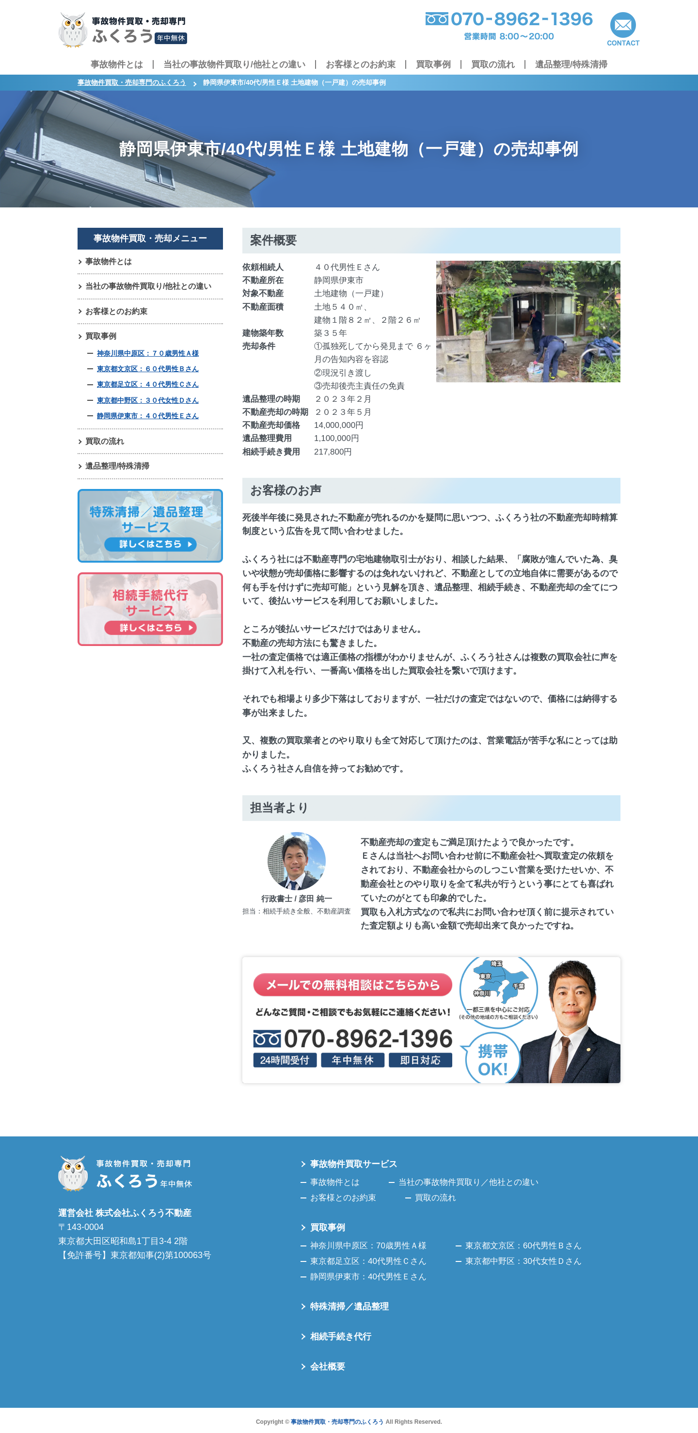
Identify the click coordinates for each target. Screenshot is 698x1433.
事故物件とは (117, 64)
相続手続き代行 (340, 1336)
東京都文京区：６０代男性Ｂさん (148, 369)
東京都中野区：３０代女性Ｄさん (148, 401)
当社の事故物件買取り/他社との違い (234, 64)
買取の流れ (493, 64)
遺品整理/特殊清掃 (571, 64)
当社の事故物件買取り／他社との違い (468, 1182)
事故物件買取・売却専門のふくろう (337, 1421)
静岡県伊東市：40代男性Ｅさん (368, 1276)
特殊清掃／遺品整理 (349, 1306)
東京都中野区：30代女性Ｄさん (523, 1261)
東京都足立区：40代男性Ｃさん (368, 1261)
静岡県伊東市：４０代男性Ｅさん (148, 416)
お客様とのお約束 (361, 64)
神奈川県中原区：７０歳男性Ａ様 (148, 354)
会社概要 (327, 1366)
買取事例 (433, 64)
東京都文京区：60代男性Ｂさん (523, 1245)
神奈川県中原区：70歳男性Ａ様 (368, 1245)
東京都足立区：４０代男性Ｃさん (148, 385)
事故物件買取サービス (353, 1164)
